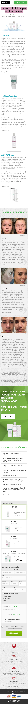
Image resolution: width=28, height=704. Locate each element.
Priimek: (16, 569)
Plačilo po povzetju (7, 596)
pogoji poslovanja (14, 626)
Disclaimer (22, 691)
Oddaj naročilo (14, 633)
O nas (3, 691)
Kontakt (7, 691)
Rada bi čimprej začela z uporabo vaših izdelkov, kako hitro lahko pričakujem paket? (14, 489)
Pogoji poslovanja (15, 691)
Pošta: (11, 581)
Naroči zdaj (20, 2)
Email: (15, 587)
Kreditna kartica (6, 598)
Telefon (3, 587)
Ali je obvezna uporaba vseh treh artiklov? (12, 454)
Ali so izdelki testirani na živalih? (12, 476)
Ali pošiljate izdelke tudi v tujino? (12, 484)
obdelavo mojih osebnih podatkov (15, 628)
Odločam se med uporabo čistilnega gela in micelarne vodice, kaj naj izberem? (13, 460)
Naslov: (3, 575)
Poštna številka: (4, 581)
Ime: (2, 569)
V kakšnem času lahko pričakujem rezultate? (12, 466)
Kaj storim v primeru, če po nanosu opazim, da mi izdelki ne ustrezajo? (13, 480)
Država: (20, 581)
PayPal (4, 600)
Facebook (13, 693)
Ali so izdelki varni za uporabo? (11, 495)
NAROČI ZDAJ (8, 416)
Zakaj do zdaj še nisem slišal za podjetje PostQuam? (14, 471)
